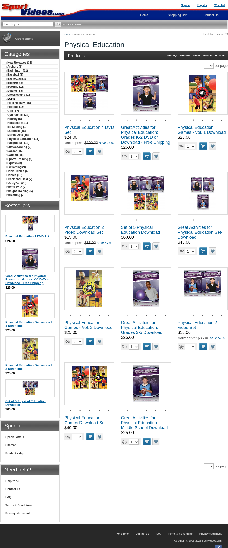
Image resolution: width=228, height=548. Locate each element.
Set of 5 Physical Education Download (140, 230)
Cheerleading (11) (18, 94)
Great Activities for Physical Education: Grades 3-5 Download (141, 327)
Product (185, 55)
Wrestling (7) (15, 195)
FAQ (8, 497)
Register (202, 5)
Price (196, 55)
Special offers (14, 437)
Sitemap (11, 445)
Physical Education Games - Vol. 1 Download (202, 130)
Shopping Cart (178, 15)
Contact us (12, 489)
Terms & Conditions (18, 505)
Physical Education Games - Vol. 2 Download (88, 325)
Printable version (213, 34)
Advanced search (73, 24)
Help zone (12, 481)
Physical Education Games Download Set (85, 420)
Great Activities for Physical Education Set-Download (200, 232)
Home (67, 34)
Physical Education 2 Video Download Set (84, 230)
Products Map (14, 453)
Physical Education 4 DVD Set (27, 236)
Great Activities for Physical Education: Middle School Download (144, 422)
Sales (221, 55)
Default (207, 55)
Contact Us (210, 15)
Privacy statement (17, 513)
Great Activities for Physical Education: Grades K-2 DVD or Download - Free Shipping (145, 135)
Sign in (185, 5)
